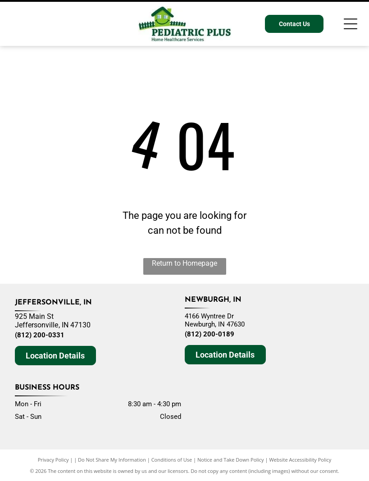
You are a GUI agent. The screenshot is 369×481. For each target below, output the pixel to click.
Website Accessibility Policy (300, 459)
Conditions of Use (171, 459)
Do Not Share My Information (112, 459)
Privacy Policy (53, 459)
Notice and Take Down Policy (230, 459)
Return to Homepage (184, 263)
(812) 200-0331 (39, 335)
